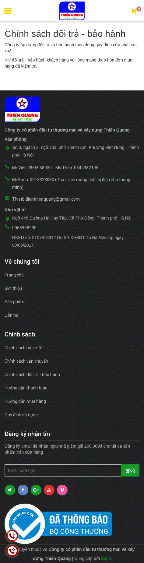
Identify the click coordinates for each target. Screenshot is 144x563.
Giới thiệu (13, 288)
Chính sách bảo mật (24, 347)
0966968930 (24, 227)
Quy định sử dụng (21, 414)
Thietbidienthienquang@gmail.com (46, 199)
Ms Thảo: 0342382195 (76, 167)
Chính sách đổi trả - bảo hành (32, 374)
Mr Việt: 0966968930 (32, 167)
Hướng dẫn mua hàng (25, 401)
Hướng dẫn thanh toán (26, 387)
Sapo (106, 558)
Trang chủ (14, 275)
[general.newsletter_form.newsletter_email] (72, 470)
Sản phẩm (14, 301)
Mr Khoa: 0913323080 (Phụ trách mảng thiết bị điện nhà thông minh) (71, 183)
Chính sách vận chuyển (26, 361)
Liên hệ (11, 315)
